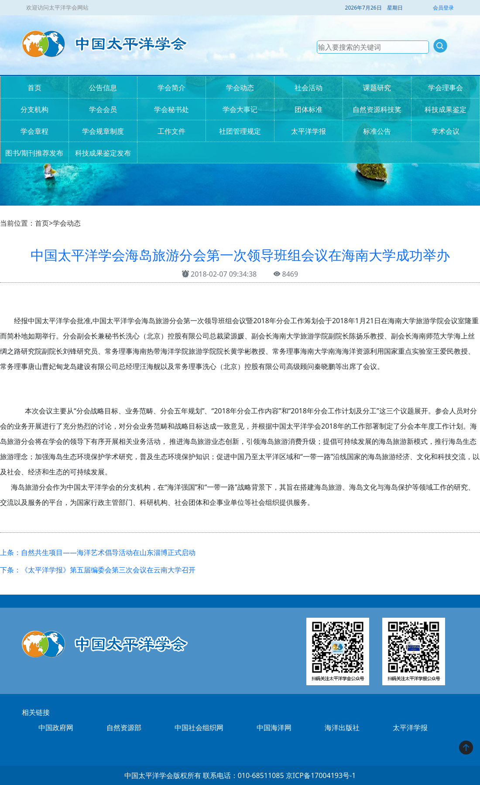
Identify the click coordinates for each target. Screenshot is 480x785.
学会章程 (34, 131)
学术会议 (445, 131)
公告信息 (103, 87)
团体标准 (308, 109)
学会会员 (103, 109)
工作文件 (171, 131)
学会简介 (171, 87)
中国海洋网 (274, 727)
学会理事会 (445, 87)
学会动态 (240, 87)
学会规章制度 (103, 131)
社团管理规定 (240, 131)
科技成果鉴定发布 (103, 153)
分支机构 (34, 109)
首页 (34, 87)
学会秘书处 (171, 109)
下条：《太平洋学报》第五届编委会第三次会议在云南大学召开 (97, 570)
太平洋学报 (308, 131)
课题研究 (377, 87)
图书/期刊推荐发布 (34, 153)
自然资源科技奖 (377, 109)
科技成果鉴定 (445, 109)
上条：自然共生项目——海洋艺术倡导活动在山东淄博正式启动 (97, 552)
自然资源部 (123, 727)
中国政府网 (55, 727)
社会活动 (308, 87)
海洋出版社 (342, 727)
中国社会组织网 (199, 727)
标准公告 (377, 131)
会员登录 (443, 7)
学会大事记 (240, 109)
